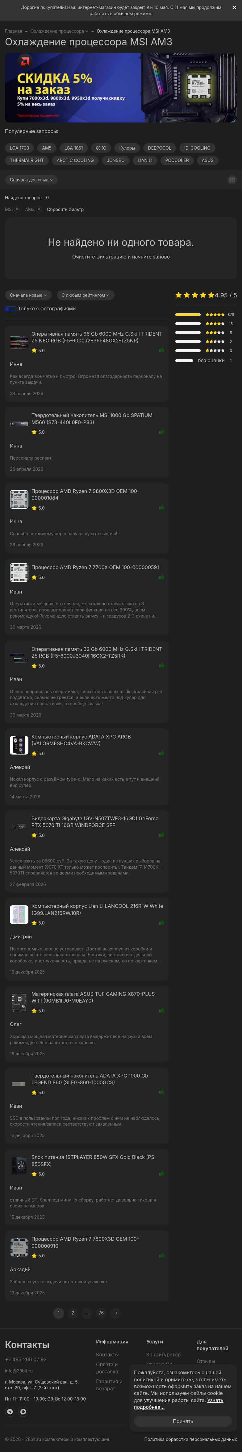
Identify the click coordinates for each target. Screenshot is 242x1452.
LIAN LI (145, 160)
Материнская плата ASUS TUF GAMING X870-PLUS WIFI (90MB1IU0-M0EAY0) (93, 997)
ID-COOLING (197, 148)
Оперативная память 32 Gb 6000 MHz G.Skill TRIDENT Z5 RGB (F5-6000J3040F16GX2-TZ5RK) (96, 652)
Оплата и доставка (107, 1367)
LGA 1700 (19, 148)
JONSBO (116, 160)
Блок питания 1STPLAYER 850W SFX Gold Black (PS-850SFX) (93, 1160)
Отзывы (206, 1361)
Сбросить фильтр (65, 209)
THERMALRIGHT (27, 160)
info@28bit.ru (19, 1370)
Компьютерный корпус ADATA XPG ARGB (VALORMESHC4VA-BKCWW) (81, 740)
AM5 (47, 148)
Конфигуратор (163, 1354)
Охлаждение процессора (60, 31)
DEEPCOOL (159, 148)
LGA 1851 (74, 148)
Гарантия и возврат (109, 1384)
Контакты (107, 1354)
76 (101, 1312)
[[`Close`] (234, 7)
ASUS (208, 160)
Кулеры (127, 148)
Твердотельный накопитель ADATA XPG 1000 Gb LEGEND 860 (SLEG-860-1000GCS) (89, 1079)
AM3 (33, 209)
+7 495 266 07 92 (26, 1359)
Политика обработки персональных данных (190, 1439)
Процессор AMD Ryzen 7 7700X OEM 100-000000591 (95, 567)
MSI (12, 209)
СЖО (101, 148)
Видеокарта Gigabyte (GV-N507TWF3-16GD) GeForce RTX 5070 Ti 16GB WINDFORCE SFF (94, 821)
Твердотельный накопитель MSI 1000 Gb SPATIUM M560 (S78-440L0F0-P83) (91, 418)
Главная (13, 31)
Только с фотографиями (47, 308)
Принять (183, 1421)
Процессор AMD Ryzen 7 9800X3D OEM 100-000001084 (85, 494)
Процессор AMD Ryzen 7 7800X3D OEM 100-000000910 (85, 1242)
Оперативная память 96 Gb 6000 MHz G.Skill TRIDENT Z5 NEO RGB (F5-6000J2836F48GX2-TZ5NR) (96, 337)
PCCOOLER (177, 160)
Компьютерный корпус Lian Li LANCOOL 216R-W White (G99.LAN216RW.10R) (97, 909)
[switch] (10, 309)
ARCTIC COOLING (75, 160)
